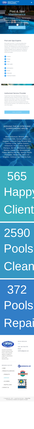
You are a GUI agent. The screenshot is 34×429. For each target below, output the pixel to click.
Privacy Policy (27, 398)
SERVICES (6, 377)
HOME (3, 368)
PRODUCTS (7, 374)
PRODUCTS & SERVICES (8, 371)
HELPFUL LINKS (8, 384)
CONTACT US (5, 387)
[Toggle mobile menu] (31, 2)
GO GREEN (7, 381)
